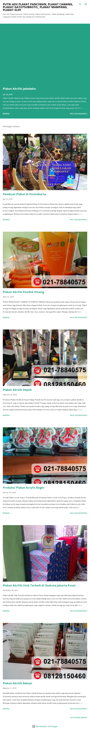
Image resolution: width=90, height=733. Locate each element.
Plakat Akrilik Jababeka (19, 89)
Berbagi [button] (6, 114)
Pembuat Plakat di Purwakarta (24, 194)
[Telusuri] (80, 4)
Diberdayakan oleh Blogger (45, 726)
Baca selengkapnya (78, 114)
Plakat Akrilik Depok (17, 390)
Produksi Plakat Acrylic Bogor (24, 487)
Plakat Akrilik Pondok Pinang (23, 292)
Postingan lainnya (78, 717)
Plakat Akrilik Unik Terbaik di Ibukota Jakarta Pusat (39, 585)
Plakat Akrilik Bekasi (17, 683)
